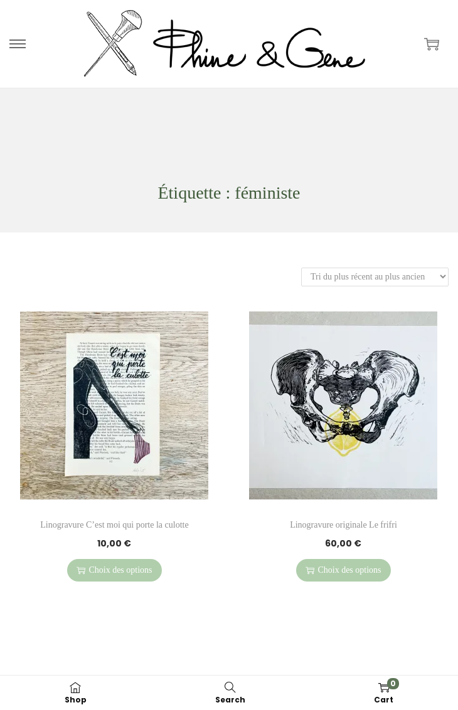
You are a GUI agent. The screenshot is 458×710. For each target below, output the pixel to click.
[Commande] (375, 276)
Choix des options (114, 570)
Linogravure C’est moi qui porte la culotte (114, 525)
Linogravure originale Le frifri (343, 525)
